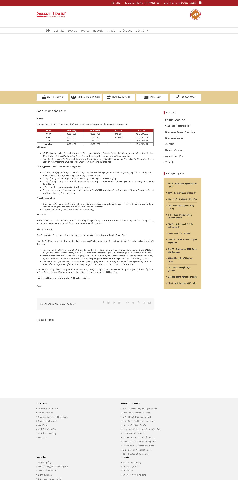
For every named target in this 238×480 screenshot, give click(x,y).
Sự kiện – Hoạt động (132, 462)
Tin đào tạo (128, 470)
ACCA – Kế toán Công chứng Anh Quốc (140, 408)
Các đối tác (170, 144)
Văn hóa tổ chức (45, 412)
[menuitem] (50, 30)
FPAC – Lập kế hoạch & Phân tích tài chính (141, 429)
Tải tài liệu (152, 97)
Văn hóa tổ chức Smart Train (178, 125)
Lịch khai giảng (52, 97)
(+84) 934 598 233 (188, 2)
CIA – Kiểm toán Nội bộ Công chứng (139, 421)
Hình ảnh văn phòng (174, 150)
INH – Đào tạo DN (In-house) (135, 453)
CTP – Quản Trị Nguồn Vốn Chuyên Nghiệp (180, 216)
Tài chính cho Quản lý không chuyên (139, 445)
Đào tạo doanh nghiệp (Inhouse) (182, 276)
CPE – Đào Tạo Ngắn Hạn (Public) (137, 449)
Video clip (169, 162)
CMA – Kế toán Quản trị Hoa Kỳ (182, 193)
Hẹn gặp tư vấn (185, 97)
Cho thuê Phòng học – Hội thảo (182, 283)
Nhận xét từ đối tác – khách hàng (53, 417)
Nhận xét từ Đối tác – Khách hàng (180, 132)
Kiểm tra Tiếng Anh (119, 97)
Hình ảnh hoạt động (174, 156)
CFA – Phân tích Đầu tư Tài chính (182, 199)
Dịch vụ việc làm (45, 474)
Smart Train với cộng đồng (134, 474)
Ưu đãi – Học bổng (131, 466)
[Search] (148, 30)
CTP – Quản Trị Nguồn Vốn (134, 425)
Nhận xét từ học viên (174, 138)
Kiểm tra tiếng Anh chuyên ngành (53, 466)
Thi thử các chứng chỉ (85, 97)
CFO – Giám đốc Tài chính (179, 233)
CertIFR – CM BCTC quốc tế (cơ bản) (138, 437)
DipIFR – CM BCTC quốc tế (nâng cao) (139, 441)
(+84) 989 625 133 (151, 2)
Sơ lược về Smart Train (175, 119)
